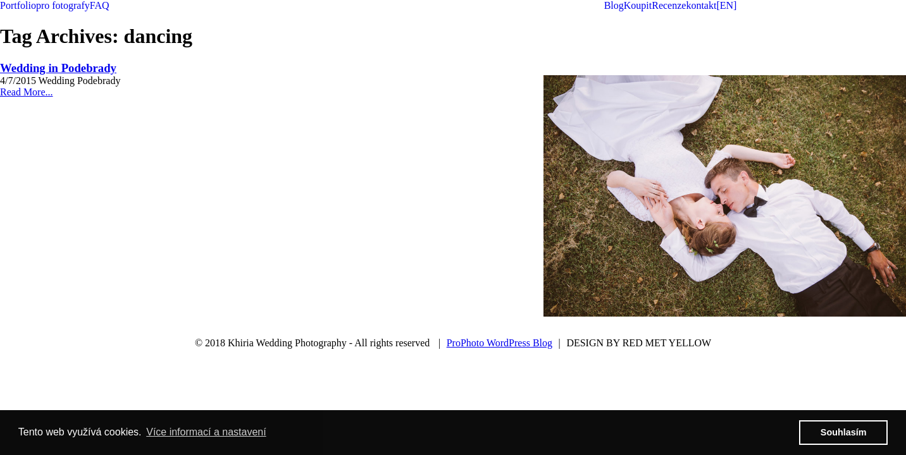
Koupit (638, 5)
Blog (614, 5)
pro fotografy (63, 5)
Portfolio (18, 5)
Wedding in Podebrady (58, 68)
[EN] (726, 5)
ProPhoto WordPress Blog (499, 342)
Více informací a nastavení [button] (206, 432)
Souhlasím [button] (844, 432)
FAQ (99, 5)
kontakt (701, 5)
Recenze (669, 5)
